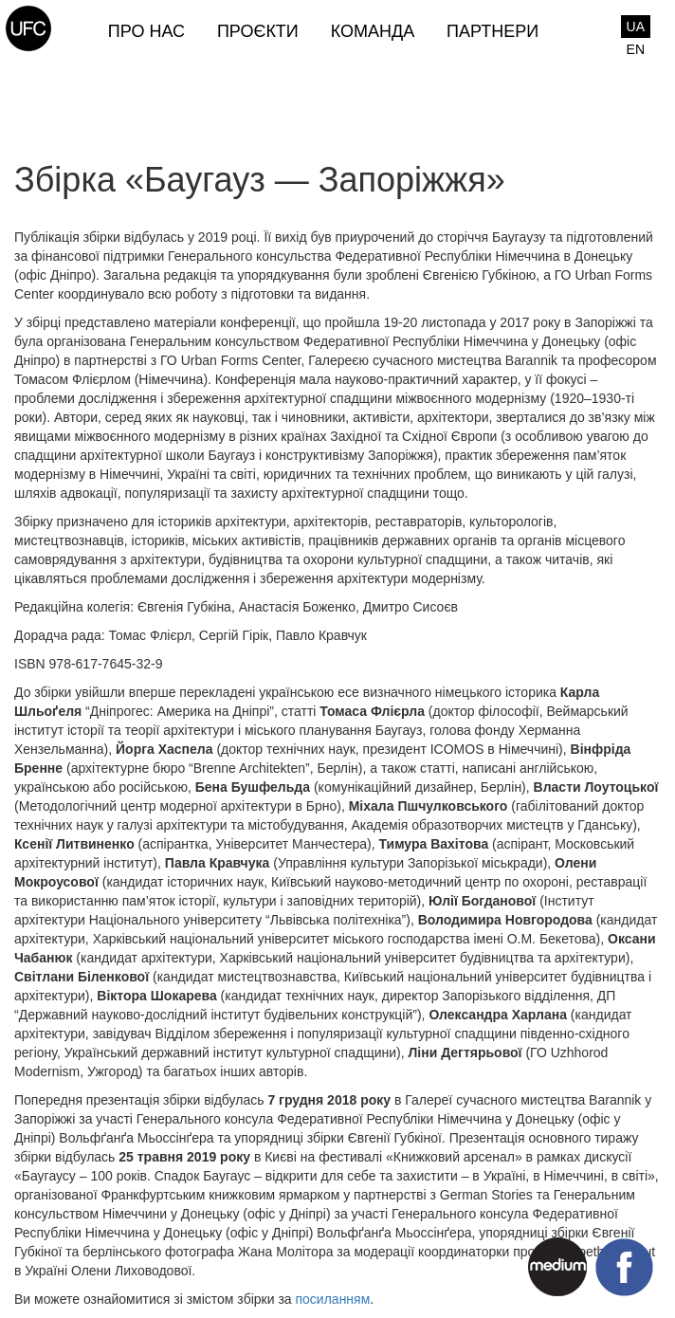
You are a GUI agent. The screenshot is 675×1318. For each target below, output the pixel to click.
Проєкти (258, 31)
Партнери (492, 31)
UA (636, 26)
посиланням (332, 1299)
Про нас (146, 31)
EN (636, 49)
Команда (372, 31)
